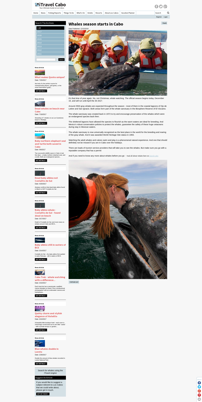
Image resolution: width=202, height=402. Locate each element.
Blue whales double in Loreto (47, 350)
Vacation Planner (128, 13)
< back (164, 23)
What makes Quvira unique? (50, 77)
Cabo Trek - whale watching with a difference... (50, 279)
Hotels (90, 13)
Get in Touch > (43, 394)
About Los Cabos (111, 13)
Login (166, 17)
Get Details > (41, 91)
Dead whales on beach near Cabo (50, 110)
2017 (39, 32)
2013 (39, 46)
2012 (39, 50)
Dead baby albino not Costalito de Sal (46, 179)
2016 (39, 35)
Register (159, 17)
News (43, 13)
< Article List (73, 282)
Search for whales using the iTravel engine (50, 371)
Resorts (99, 13)
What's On (81, 13)
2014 (39, 43)
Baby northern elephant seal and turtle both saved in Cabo (50, 143)
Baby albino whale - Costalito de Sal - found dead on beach (48, 212)
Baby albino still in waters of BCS (50, 246)
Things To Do (69, 13)
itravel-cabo (153, 156)
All (39, 28)
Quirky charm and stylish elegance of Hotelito (48, 315)
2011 (39, 54)
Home (35, 13)
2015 (39, 39)
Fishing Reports (54, 13)
